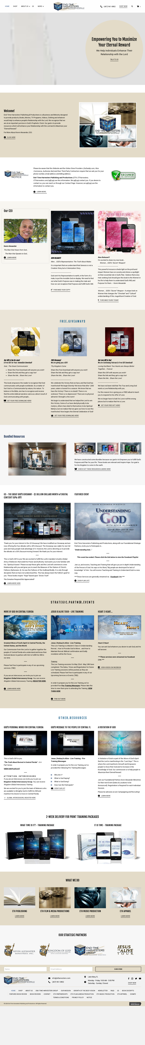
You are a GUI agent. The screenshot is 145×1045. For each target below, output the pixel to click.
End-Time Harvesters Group (47, 991)
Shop (20, 991)
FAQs (112, 991)
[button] (29, 6)
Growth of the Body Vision (84, 991)
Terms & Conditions (61, 997)
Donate (133, 994)
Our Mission (66, 991)
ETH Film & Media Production (82, 994)
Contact (47, 994)
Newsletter (103, 991)
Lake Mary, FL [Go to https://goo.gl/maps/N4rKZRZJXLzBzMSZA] (93, 977)
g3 (118, 991)
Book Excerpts (128, 991)
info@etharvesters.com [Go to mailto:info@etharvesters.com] (61, 978)
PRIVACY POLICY (78, 997)
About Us (29, 991)
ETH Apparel (122, 994)
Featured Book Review (18, 994)
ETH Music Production (105, 994)
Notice (89, 997)
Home (13, 991)
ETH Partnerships (60, 994)
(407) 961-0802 (110, 6)
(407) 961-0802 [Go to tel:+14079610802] (58, 982)
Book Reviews (35, 994)
